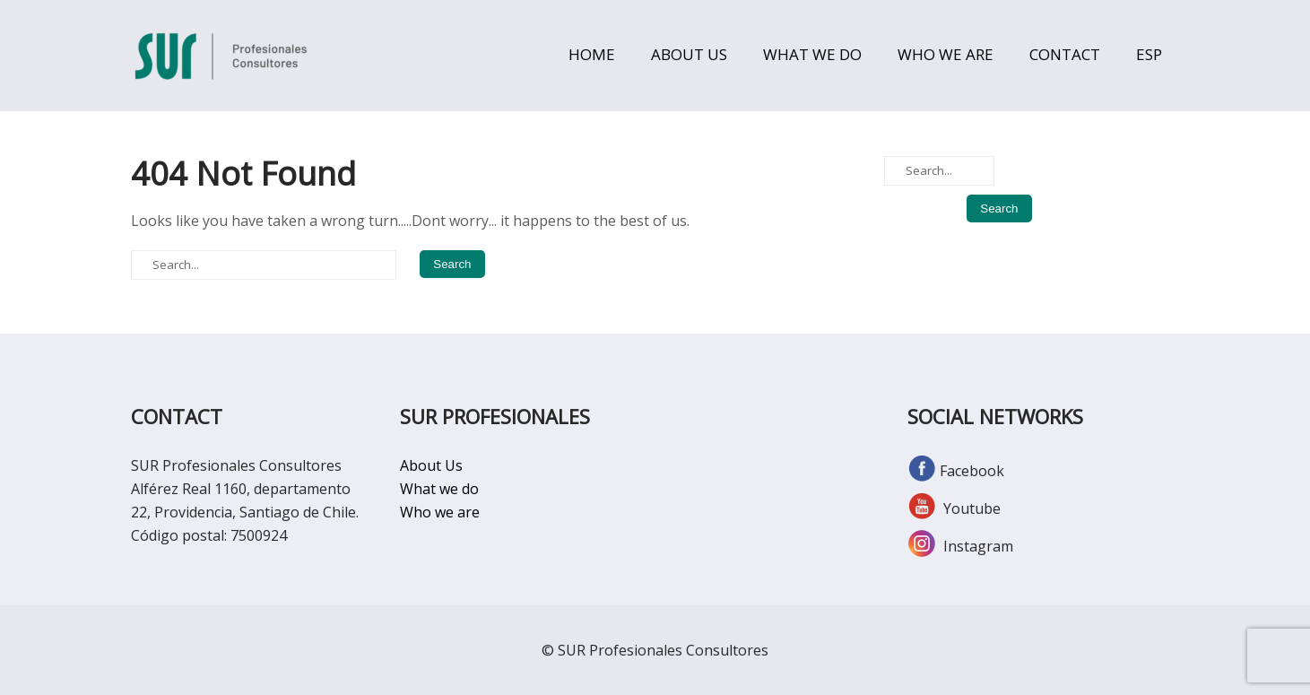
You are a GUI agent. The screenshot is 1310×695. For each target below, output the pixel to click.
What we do (439, 489)
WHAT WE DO (812, 54)
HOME (591, 54)
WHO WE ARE (945, 54)
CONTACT (1064, 54)
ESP (1149, 54)
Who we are (440, 512)
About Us (431, 465)
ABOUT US (689, 54)
